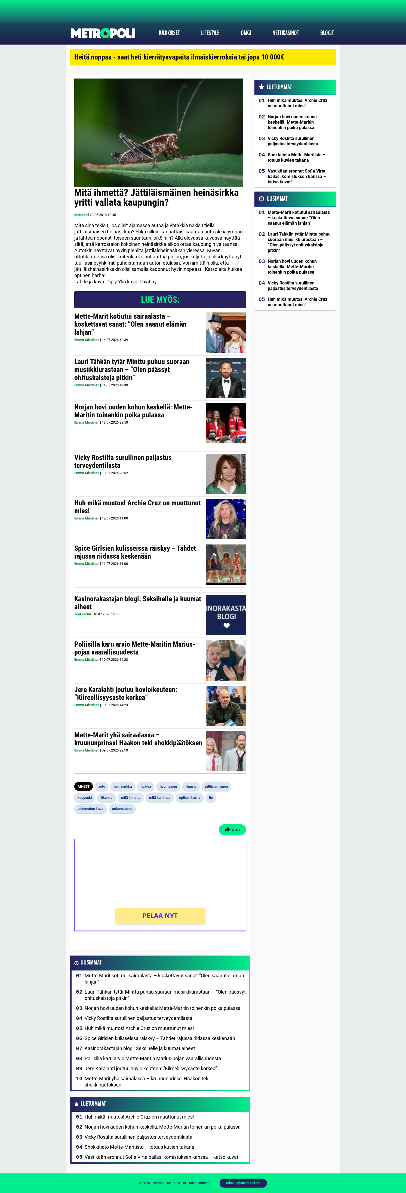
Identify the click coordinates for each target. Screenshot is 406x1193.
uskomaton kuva (90, 809)
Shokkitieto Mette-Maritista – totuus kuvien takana (139, 1147)
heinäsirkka (123, 786)
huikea (146, 786)
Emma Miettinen (86, 340)
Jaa (232, 829)
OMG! (246, 33)
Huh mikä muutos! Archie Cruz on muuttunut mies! (137, 507)
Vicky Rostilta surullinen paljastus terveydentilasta (123, 461)
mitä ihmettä (130, 798)
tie (211, 798)
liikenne (106, 798)
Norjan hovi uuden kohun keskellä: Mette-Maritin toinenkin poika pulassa (133, 411)
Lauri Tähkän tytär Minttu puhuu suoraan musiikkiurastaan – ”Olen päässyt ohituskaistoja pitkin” (131, 370)
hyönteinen (168, 786)
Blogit (327, 33)
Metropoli (81, 215)
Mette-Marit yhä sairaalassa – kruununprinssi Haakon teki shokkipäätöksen (138, 739)
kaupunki (85, 798)
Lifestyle (210, 33)
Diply (111, 281)
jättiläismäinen (216, 786)
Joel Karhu (82, 614)
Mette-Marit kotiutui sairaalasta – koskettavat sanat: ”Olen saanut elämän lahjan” (130, 324)
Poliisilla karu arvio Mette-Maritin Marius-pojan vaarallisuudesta (134, 648)
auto (101, 786)
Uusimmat (91, 963)
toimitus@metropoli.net (243, 1183)
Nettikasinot (285, 33)
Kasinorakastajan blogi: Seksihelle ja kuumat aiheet (137, 603)
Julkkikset (169, 33)
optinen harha (189, 798)
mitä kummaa (159, 798)
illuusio (191, 786)
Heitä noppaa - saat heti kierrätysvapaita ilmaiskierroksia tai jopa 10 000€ (179, 57)
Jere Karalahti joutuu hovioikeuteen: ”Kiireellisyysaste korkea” (125, 693)
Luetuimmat (93, 1104)
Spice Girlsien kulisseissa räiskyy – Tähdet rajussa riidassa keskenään (135, 552)
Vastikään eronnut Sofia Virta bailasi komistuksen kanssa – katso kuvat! (162, 1157)
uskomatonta (122, 809)
